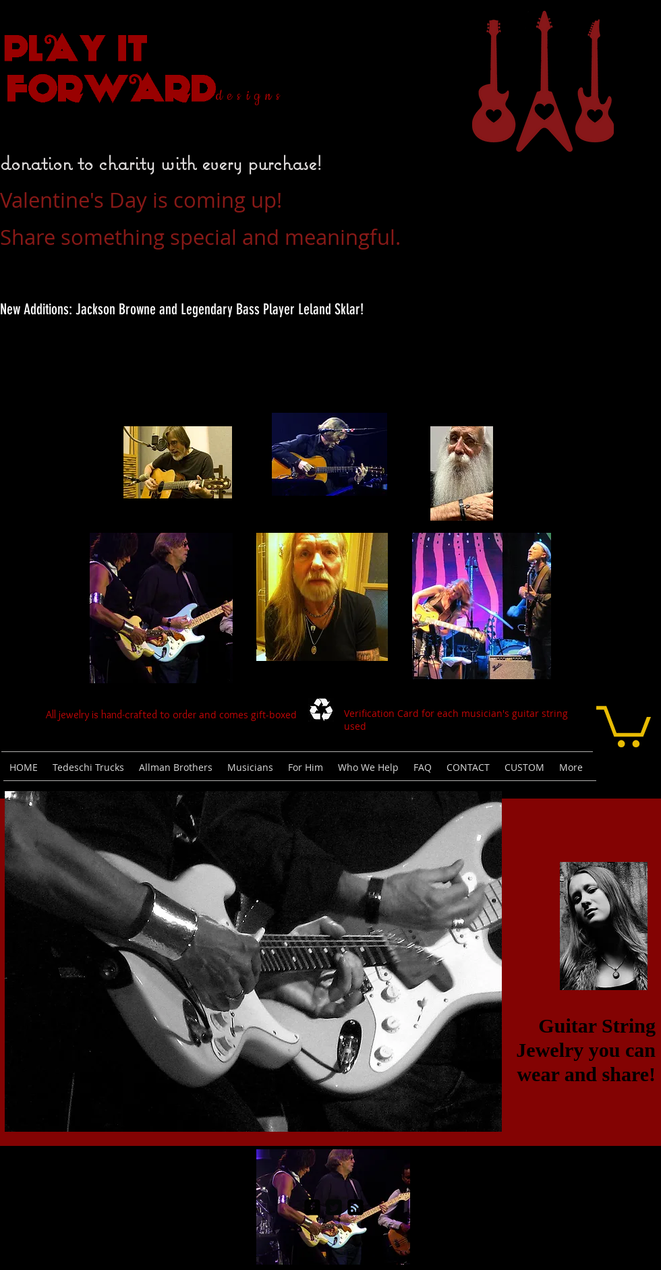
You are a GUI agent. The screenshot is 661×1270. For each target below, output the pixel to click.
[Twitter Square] (334, 1207)
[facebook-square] (312, 1207)
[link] (623, 724)
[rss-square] (355, 1207)
